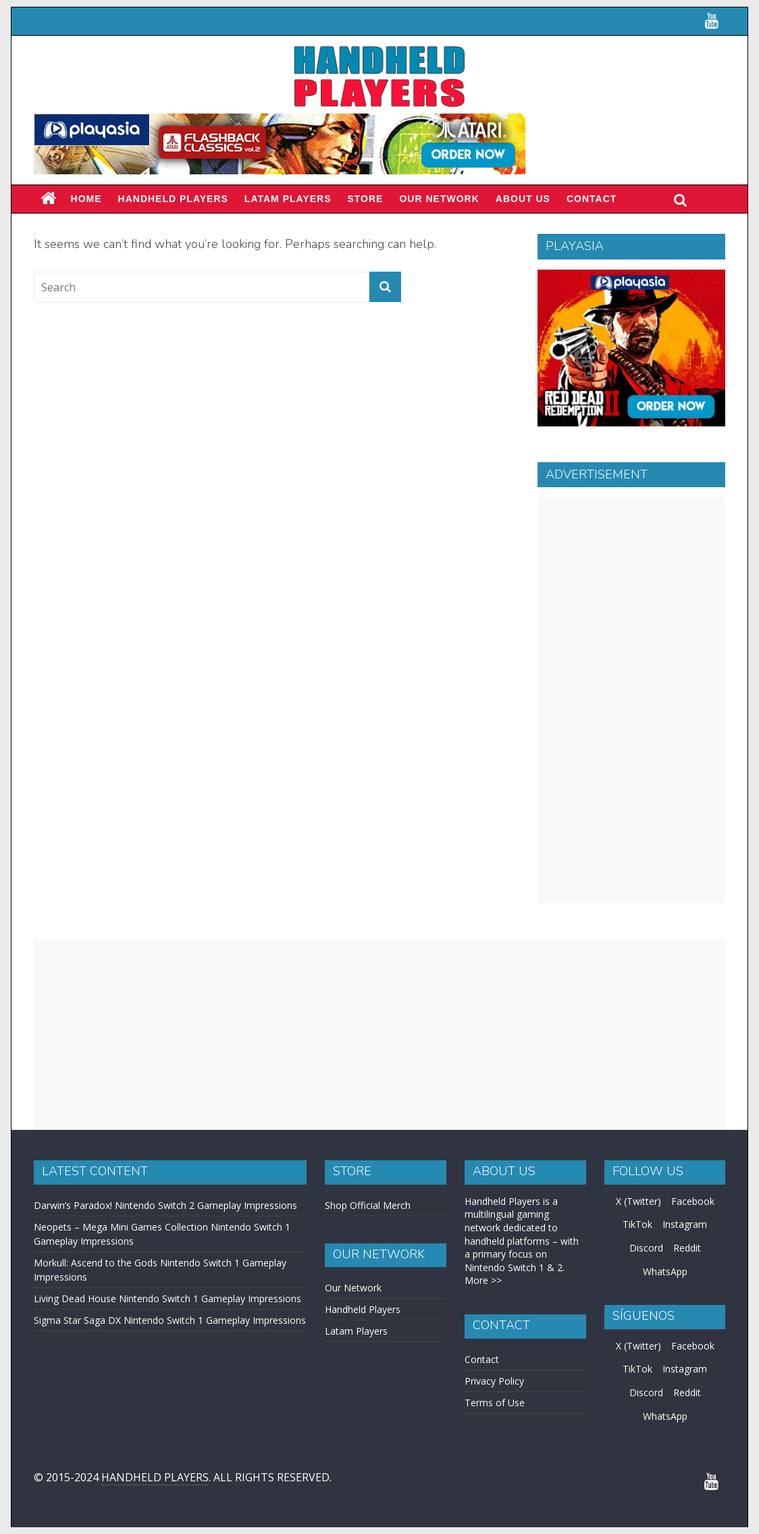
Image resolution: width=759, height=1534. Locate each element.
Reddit (687, 1247)
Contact (592, 198)
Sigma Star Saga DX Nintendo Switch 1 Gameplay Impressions (170, 1320)
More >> (483, 1280)
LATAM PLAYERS (288, 198)
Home (86, 198)
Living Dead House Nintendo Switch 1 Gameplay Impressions (167, 1298)
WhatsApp (665, 1271)
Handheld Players (173, 198)
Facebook (692, 1201)
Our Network (439, 198)
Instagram (684, 1224)
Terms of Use (495, 1402)
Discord (646, 1247)
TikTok (637, 1224)
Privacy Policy (494, 1381)
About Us (523, 198)
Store (365, 198)
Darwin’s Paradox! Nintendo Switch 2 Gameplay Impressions (165, 1205)
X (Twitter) (638, 1201)
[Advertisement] (632, 700)
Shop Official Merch (368, 1205)
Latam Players (356, 1331)
